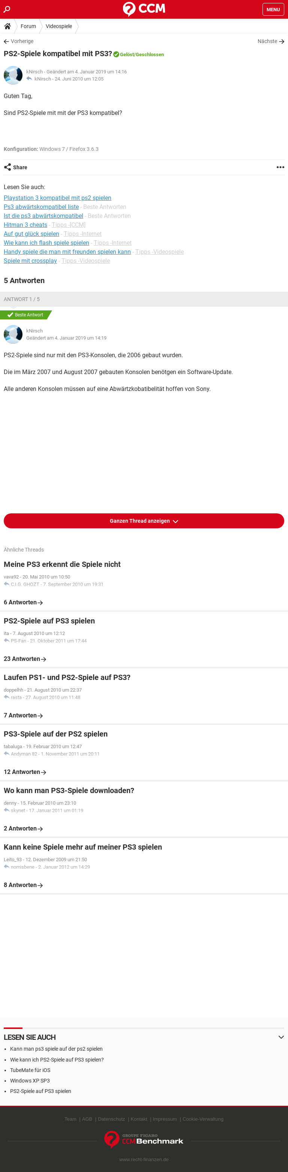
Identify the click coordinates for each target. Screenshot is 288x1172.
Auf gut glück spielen (31, 233)
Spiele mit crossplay (30, 260)
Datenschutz (111, 1119)
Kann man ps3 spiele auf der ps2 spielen (56, 1049)
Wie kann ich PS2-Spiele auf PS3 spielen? (57, 1060)
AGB (87, 1119)
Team (70, 1119)
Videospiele (59, 26)
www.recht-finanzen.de (144, 1159)
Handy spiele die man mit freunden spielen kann (67, 251)
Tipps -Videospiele (159, 251)
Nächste (267, 41)
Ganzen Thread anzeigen (140, 521)
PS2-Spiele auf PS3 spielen (40, 1091)
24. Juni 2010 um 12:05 (79, 79)
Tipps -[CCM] (69, 224)
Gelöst (127, 54)
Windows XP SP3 (30, 1081)
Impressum (165, 1119)
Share (20, 167)
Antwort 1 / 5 (22, 299)
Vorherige (22, 41)
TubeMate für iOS (30, 1070)
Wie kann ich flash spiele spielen (46, 242)
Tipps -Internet (83, 233)
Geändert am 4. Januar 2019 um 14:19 (66, 338)
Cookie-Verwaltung (203, 1119)
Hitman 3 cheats (25, 224)
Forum (28, 26)
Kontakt (139, 1119)
